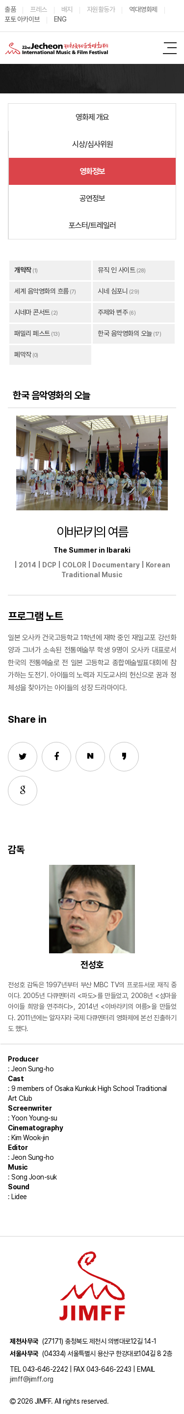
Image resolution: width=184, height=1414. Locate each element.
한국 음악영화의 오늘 (125, 333)
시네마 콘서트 (32, 312)
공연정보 (92, 198)
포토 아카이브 (22, 19)
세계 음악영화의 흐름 (41, 291)
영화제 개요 (92, 117)
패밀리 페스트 (32, 333)
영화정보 (92, 171)
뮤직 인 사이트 (116, 270)
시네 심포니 (113, 291)
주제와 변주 (113, 312)
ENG (60, 19)
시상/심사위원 (92, 144)
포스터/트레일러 (92, 225)
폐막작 (22, 354)
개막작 (22, 270)
